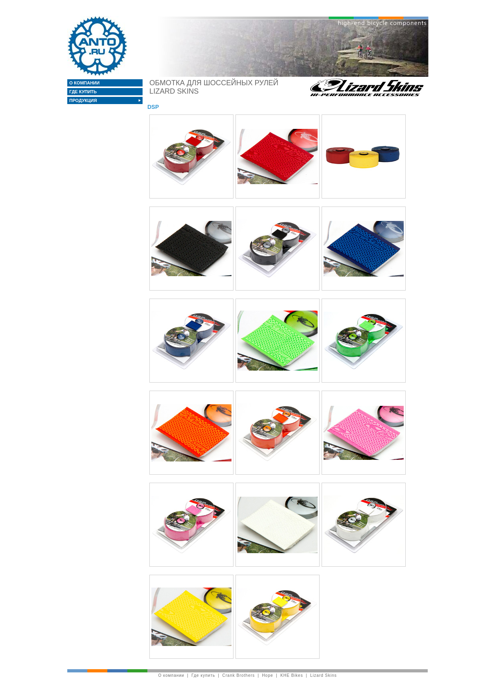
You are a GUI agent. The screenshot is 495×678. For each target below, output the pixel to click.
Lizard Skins (323, 675)
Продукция (83, 100)
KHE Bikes (291, 675)
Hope (267, 675)
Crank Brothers (238, 675)
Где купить (83, 91)
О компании (85, 82)
